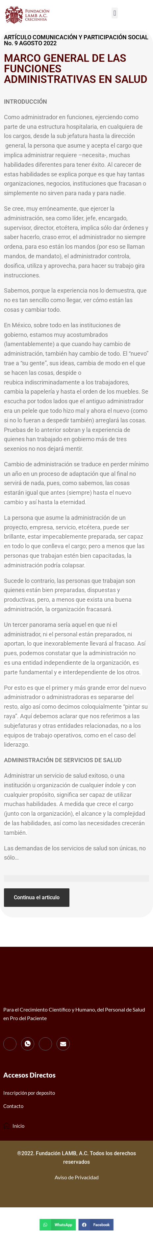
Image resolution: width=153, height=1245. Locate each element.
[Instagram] (45, 1043)
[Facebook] (9, 1043)
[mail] (63, 1043)
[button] (115, 13)
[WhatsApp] (27, 1043)
